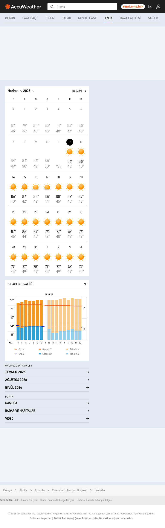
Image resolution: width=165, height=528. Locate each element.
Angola (40, 490)
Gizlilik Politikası (63, 518)
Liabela (100, 490)
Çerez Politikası (84, 518)
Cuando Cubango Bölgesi (69, 490)
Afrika (23, 490)
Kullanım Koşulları (40, 518)
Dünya (7, 490)
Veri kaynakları (124, 518)
